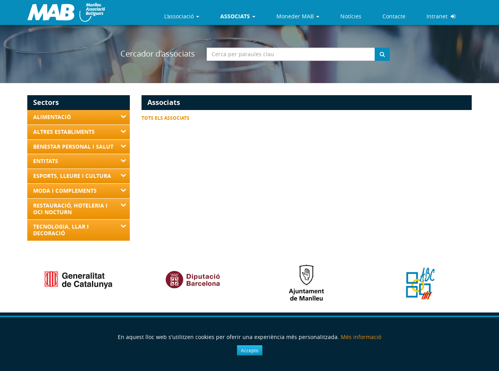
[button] (238, 16)
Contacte (393, 16)
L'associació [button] (181, 16)
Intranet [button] (440, 16)
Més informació (361, 337)
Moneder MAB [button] (297, 16)
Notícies (350, 16)
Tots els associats (165, 118)
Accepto (249, 350)
